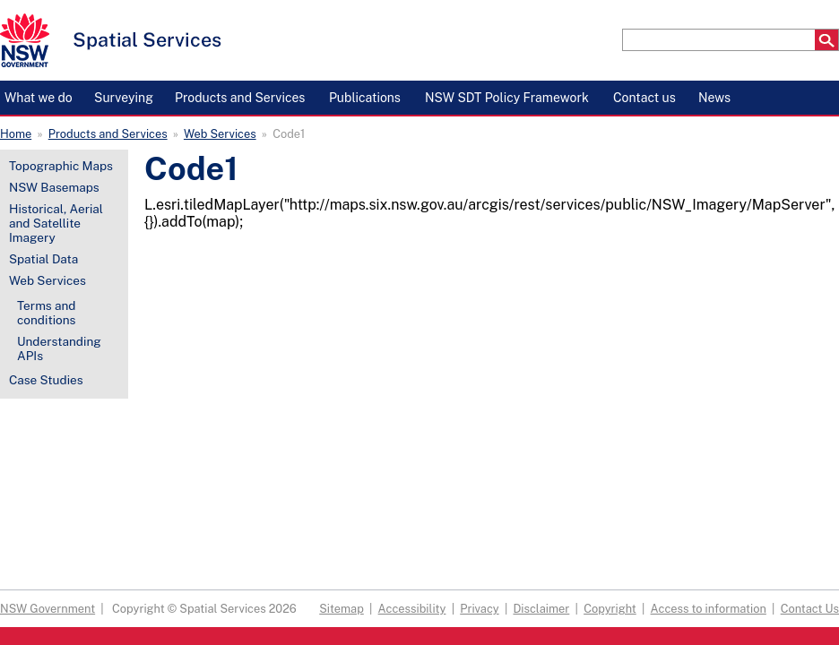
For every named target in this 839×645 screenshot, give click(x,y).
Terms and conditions (46, 312)
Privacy (479, 608)
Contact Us (810, 608)
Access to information (708, 608)
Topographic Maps (61, 166)
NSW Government (47, 608)
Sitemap (341, 608)
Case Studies (46, 380)
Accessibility (412, 608)
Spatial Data (43, 259)
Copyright (610, 608)
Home (15, 134)
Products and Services (108, 134)
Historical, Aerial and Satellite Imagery (56, 223)
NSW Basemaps (54, 187)
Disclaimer (541, 608)
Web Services (220, 134)
